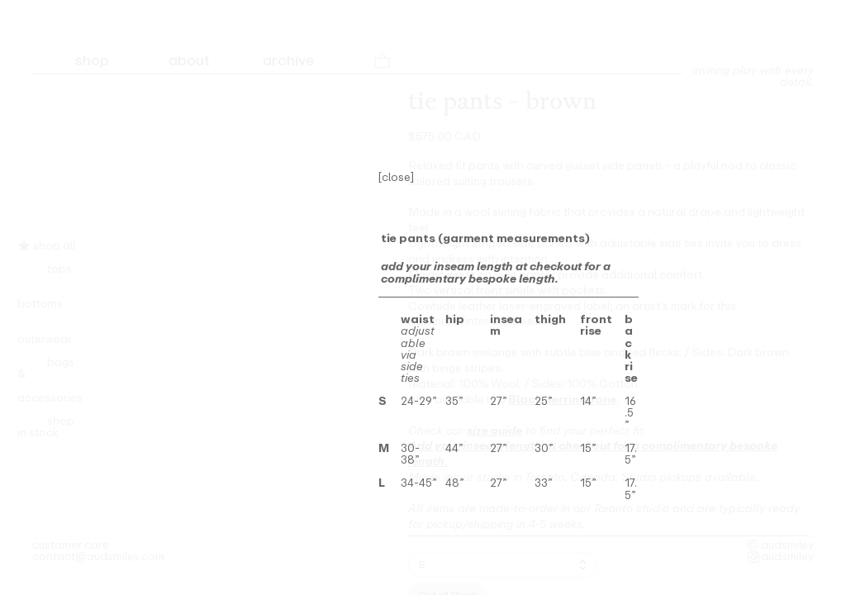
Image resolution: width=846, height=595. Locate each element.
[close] (396, 176)
